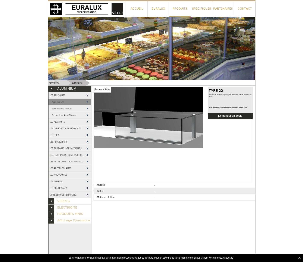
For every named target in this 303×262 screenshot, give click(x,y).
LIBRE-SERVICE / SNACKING (63, 194)
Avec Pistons (58, 101)
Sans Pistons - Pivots (62, 108)
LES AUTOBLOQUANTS (60, 168)
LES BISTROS (56, 181)
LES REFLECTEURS (59, 141)
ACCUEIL (137, 8)
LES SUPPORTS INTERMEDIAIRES (66, 148)
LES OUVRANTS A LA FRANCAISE (65, 128)
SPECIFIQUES (201, 8)
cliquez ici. (228, 257)
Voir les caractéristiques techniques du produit (228, 107)
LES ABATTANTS (57, 121)
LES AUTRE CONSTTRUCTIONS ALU (66, 161)
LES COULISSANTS (59, 188)
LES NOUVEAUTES (58, 174)
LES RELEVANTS (57, 95)
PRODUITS (179, 8)
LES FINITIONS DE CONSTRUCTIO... (67, 154)
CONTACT (245, 8)
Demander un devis (230, 116)
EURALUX (158, 8)
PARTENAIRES (223, 8)
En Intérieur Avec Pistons (64, 115)
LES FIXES (54, 135)
